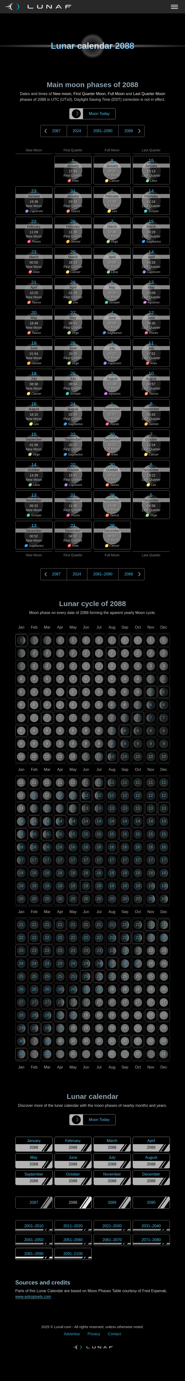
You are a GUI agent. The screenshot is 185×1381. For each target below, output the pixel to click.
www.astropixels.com (33, 1297)
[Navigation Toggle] (92, 6)
